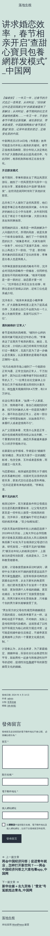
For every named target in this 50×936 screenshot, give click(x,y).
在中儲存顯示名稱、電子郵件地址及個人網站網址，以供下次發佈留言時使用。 (27, 826)
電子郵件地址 (10, 791)
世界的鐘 (11, 702)
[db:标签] (11, 706)
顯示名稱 (7, 774)
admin (10, 698)
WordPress (18, 924)
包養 (12, 389)
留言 (5, 741)
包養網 (14, 576)
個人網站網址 (9, 808)
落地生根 (25, 5)
